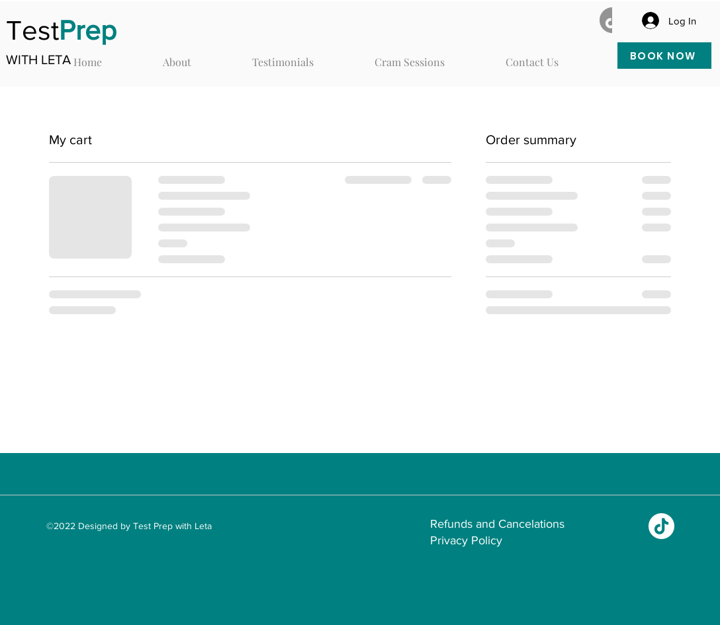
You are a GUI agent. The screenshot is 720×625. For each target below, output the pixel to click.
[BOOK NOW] (664, 55)
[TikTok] (661, 526)
